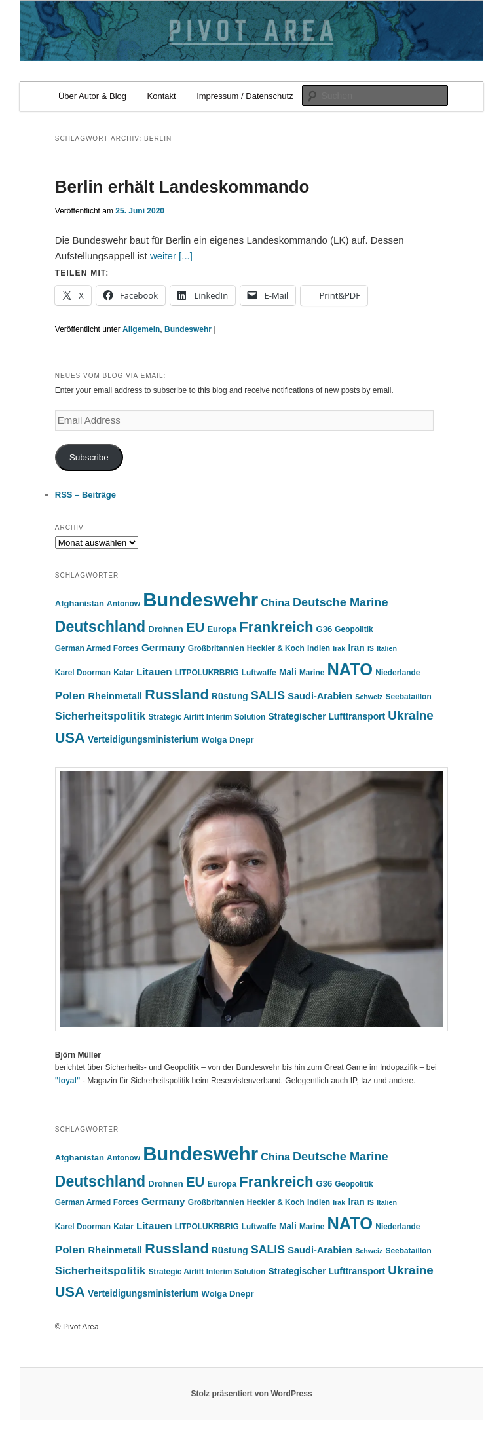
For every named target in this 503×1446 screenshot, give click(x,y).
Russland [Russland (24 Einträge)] (176, 694)
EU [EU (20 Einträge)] (195, 627)
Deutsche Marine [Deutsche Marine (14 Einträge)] (340, 602)
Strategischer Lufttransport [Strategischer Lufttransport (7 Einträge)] (326, 717)
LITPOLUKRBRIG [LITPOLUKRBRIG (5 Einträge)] (207, 672)
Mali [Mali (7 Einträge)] (288, 672)
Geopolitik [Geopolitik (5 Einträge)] (354, 629)
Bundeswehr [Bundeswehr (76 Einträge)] (200, 599)
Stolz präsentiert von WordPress (251, 1393)
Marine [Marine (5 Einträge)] (311, 672)
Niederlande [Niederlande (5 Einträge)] (397, 672)
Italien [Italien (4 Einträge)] (387, 648)
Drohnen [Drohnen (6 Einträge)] (165, 629)
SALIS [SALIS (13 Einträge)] (268, 695)
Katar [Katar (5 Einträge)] (123, 672)
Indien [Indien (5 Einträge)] (318, 648)
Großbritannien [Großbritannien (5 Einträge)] (216, 648)
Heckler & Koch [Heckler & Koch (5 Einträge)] (276, 648)
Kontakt (161, 96)
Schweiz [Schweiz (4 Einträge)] (368, 697)
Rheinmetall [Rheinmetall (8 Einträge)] (115, 696)
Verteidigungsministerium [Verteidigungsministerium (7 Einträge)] (143, 740)
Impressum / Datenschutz (244, 96)
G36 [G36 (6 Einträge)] (324, 629)
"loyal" (68, 1080)
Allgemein (141, 329)
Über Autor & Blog (92, 96)
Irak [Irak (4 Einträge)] (339, 648)
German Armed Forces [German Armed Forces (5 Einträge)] (97, 648)
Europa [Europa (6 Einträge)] (221, 629)
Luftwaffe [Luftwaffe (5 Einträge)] (259, 672)
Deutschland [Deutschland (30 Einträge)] (100, 626)
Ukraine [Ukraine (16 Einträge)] (411, 715)
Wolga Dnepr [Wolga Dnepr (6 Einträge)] (228, 740)
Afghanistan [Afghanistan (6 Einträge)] (79, 603)
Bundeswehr (188, 329)
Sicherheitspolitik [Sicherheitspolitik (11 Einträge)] (100, 716)
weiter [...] (171, 255)
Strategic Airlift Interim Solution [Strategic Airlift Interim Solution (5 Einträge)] (206, 717)
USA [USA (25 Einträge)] (70, 738)
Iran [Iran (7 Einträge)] (356, 648)
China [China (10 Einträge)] (275, 602)
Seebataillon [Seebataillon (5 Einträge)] (409, 696)
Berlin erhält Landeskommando (182, 186)
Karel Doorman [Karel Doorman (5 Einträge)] (83, 672)
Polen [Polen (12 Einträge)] (70, 696)
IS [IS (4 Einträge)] (370, 648)
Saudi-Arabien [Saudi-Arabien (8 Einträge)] (320, 696)
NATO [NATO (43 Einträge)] (350, 669)
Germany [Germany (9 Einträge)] (163, 647)
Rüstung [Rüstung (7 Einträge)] (230, 696)
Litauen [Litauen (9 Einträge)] (154, 671)
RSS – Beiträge (85, 495)
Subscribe (89, 457)
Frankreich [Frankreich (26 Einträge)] (276, 627)
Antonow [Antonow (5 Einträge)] (123, 603)
